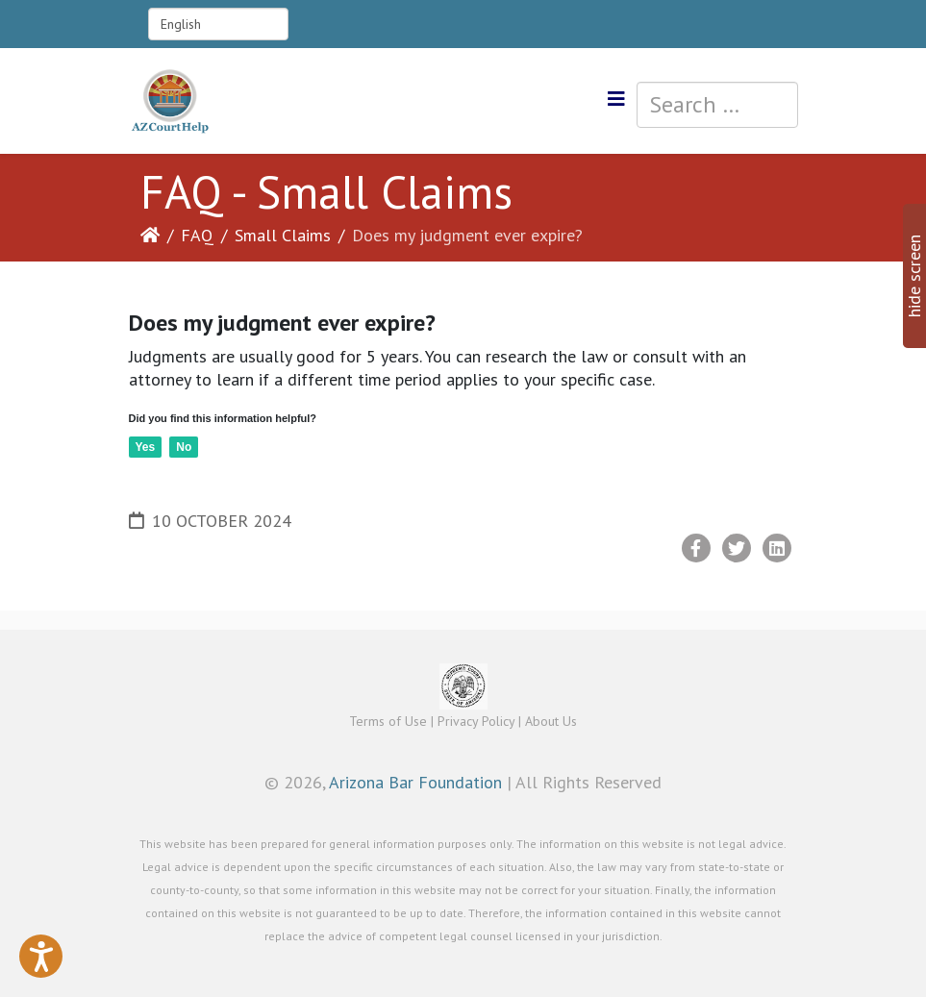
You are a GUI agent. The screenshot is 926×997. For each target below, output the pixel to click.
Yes (146, 447)
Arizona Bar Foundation (415, 782)
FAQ (197, 235)
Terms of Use (388, 721)
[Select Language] (218, 24)
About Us (551, 721)
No (183, 447)
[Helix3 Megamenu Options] (616, 99)
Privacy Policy (476, 721)
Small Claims (283, 235)
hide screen (914, 276)
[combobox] (717, 105)
